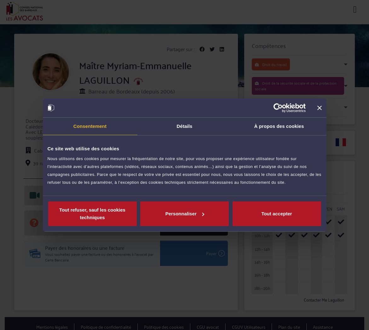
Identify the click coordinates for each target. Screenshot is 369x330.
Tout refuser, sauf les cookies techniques (92, 213)
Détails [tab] (185, 126)
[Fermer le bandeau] (319, 107)
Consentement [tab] (90, 126)
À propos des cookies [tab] (279, 126)
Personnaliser (184, 213)
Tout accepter (276, 213)
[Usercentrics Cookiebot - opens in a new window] (278, 107)
